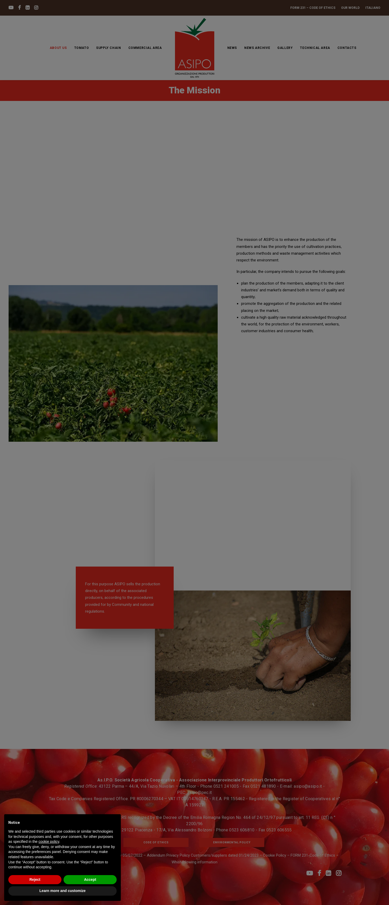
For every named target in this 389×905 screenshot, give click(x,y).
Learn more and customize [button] (62, 891)
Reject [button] (34, 879)
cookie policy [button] (49, 841)
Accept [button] (90, 879)
